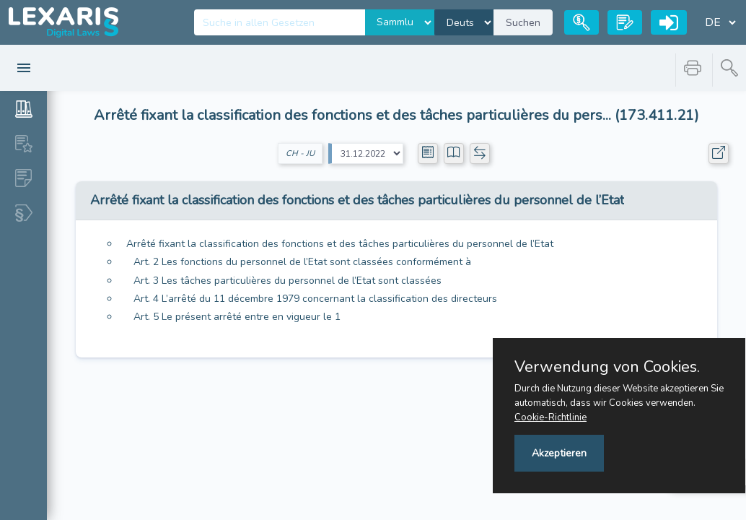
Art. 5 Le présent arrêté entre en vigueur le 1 (237, 317)
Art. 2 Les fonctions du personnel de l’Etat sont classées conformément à (302, 262)
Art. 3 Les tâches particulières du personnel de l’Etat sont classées (287, 280)
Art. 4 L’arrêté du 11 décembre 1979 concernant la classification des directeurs (315, 299)
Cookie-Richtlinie (550, 417)
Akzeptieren (559, 453)
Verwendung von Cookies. (607, 367)
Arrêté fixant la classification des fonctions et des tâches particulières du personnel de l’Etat (339, 244)
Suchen (523, 23)
